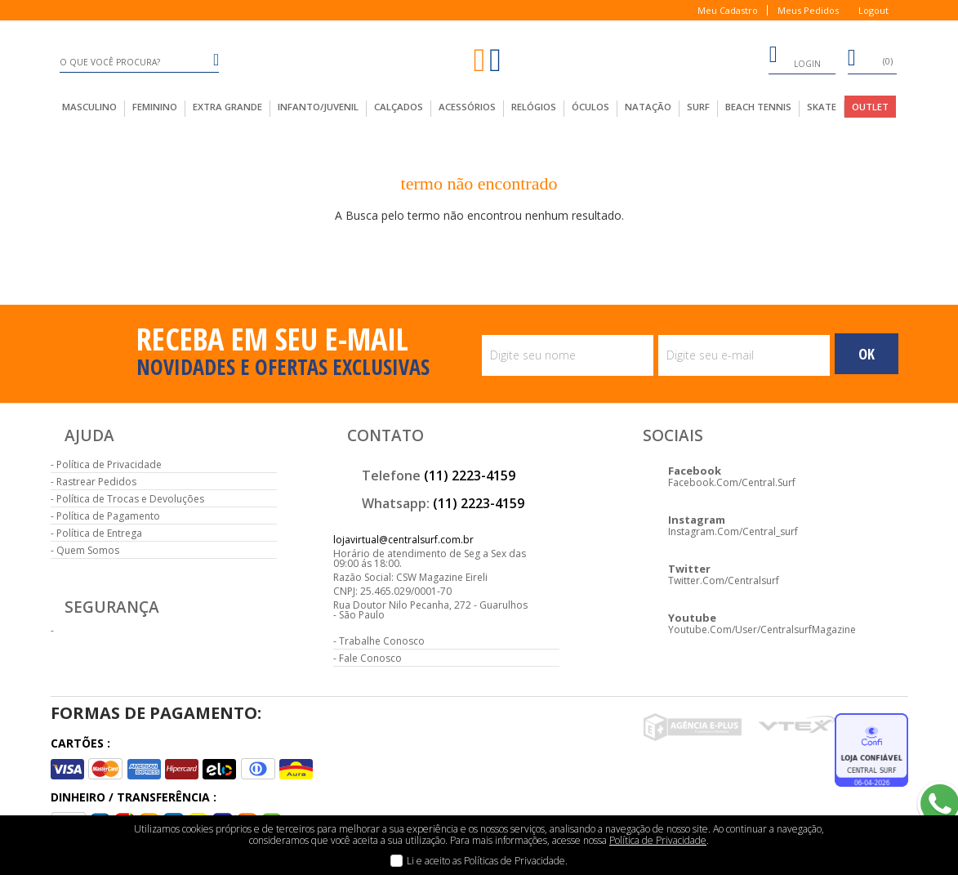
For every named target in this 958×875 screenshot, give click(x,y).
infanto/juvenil (318, 106)
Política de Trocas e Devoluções (130, 499)
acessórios (467, 106)
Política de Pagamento (108, 516)
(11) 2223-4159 (469, 475)
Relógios (533, 106)
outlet (870, 106)
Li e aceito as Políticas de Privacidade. (487, 861)
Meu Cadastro (727, 10)
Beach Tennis (758, 106)
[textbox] (139, 62)
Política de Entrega (99, 533)
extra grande (227, 106)
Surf (698, 106)
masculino (89, 106)
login (795, 57)
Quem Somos (87, 550)
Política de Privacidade (109, 464)
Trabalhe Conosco (382, 641)
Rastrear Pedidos (96, 482)
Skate (821, 106)
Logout (873, 10)
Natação (648, 106)
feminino (154, 106)
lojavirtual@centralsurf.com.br (403, 540)
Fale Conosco (370, 658)
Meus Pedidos (808, 10)
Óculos (590, 106)
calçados (398, 106)
